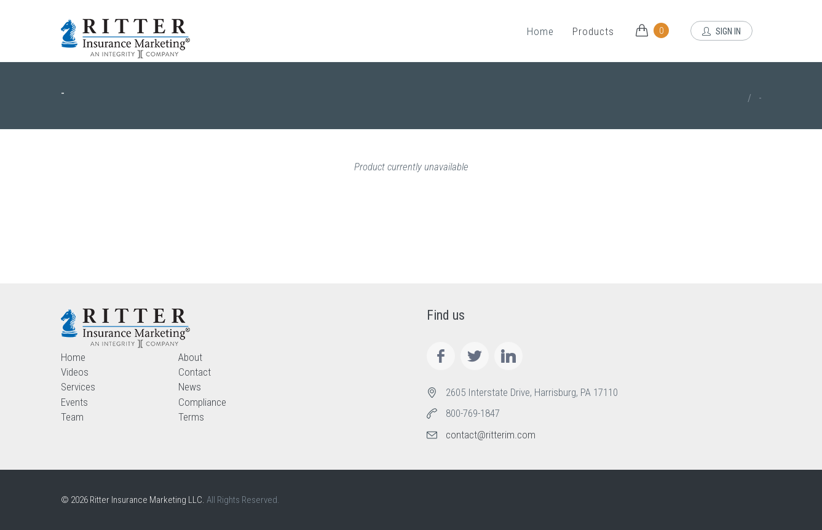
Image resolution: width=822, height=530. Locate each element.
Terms (191, 417)
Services (78, 387)
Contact (194, 372)
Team (72, 417)
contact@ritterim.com (490, 435)
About (190, 357)
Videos (75, 372)
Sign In (721, 31)
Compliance (202, 402)
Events (74, 402)
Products (593, 31)
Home (540, 31)
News (189, 387)
